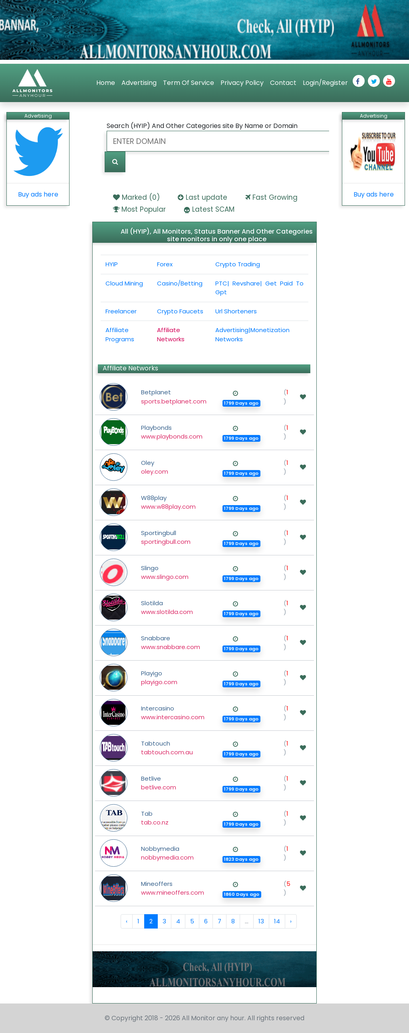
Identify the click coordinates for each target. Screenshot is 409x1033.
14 (277, 921)
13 (261, 921)
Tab (155, 818)
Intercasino (172, 713)
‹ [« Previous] (126, 921)
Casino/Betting (180, 283)
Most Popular (143, 209)
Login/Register (325, 82)
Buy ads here (38, 194)
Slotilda (167, 607)
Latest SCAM (213, 209)
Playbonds (172, 432)
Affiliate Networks (171, 334)
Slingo (165, 572)
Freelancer (121, 311)
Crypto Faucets (180, 311)
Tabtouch (167, 748)
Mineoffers (172, 888)
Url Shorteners (236, 311)
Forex (165, 264)
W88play (168, 502)
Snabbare (170, 642)
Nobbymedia (167, 853)
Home (105, 82)
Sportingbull (166, 537)
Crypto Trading (237, 264)
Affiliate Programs (119, 334)
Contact (283, 82)
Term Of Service (188, 82)
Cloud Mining (124, 283)
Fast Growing (275, 197)
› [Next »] (291, 921)
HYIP (111, 264)
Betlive (158, 783)
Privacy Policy (242, 82)
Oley (154, 467)
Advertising (139, 82)
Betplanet (173, 396)
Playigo (159, 678)
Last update (206, 197)
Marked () (141, 197)
